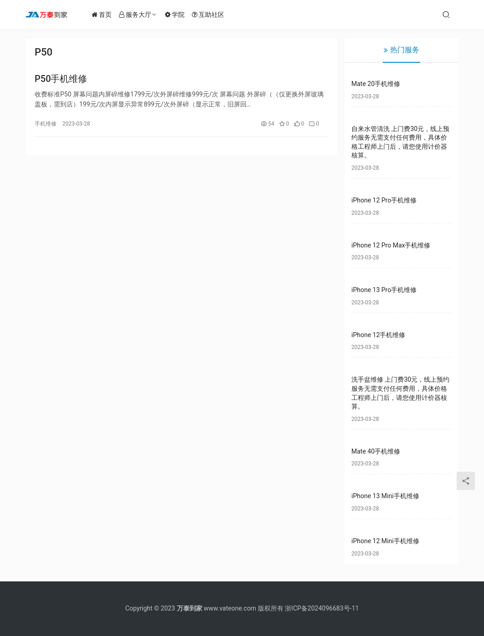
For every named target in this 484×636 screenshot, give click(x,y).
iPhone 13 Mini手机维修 (385, 496)
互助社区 (213, 14)
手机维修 (46, 125)
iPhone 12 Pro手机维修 (384, 200)
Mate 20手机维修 (375, 83)
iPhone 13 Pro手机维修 (384, 289)
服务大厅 (140, 14)
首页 (107, 14)
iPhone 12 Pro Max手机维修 (390, 245)
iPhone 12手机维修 (378, 334)
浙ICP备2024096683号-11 (322, 608)
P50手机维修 (61, 80)
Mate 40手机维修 (375, 451)
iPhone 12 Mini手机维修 (385, 541)
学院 (180, 14)
